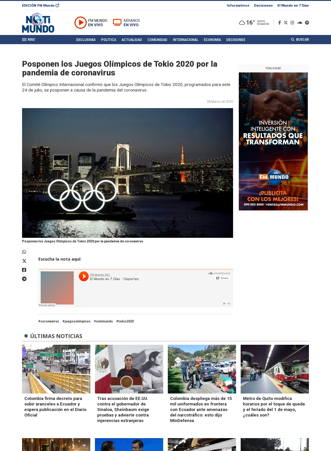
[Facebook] (280, 22)
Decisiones (263, 5)
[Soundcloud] (300, 22)
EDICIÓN (40, 5)
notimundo (104, 321)
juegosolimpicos (78, 321)
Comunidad (157, 40)
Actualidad (132, 40)
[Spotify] (307, 22)
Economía (212, 40)
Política (108, 40)
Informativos (238, 5)
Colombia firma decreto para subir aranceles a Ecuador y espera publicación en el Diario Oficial (55, 407)
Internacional (185, 40)
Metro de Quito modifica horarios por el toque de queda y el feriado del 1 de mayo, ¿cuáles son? (274, 407)
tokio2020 (126, 321)
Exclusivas (86, 40)
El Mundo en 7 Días (293, 5)
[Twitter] (287, 22)
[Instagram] (293, 22)
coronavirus (49, 321)
